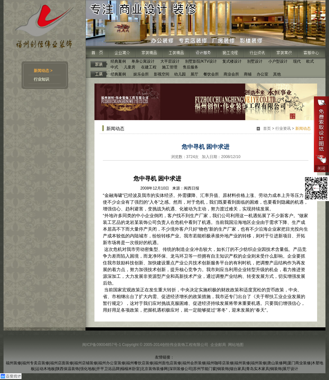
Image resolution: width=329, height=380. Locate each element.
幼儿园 (180, 74)
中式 (114, 67)
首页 (267, 128)
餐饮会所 (211, 74)
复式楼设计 (232, 61)
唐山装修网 (277, 363)
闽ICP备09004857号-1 (101, 344)
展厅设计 (290, 369)
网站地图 (236, 344)
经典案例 (118, 61)
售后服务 (190, 67)
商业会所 (231, 74)
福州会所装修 (194, 363)
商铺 (248, 74)
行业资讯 (283, 128)
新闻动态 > (43, 70)
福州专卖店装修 (35, 363)
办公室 (262, 74)
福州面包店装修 (167, 363)
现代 (297, 61)
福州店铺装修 (85, 363)
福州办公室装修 (111, 363)
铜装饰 (223, 369)
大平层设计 (170, 61)
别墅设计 (254, 61)
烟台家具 (237, 369)
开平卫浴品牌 (108, 369)
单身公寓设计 (143, 61)
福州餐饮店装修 (139, 363)
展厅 (194, 74)
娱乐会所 (141, 74)
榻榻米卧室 (130, 369)
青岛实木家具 (257, 369)
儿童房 (129, 67)
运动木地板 (45, 369)
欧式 (310, 61)
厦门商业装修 (299, 363)
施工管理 (169, 67)
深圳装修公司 (180, 369)
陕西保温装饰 (67, 369)
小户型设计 (278, 61)
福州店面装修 (61, 363)
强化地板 (87, 369)
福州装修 (13, 363)
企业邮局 (218, 344)
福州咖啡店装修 (220, 363)
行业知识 (41, 79)
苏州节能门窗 (204, 369)
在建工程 (148, 67)
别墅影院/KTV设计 (201, 61)
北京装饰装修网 (154, 369)
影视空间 (161, 74)
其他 (277, 74)
